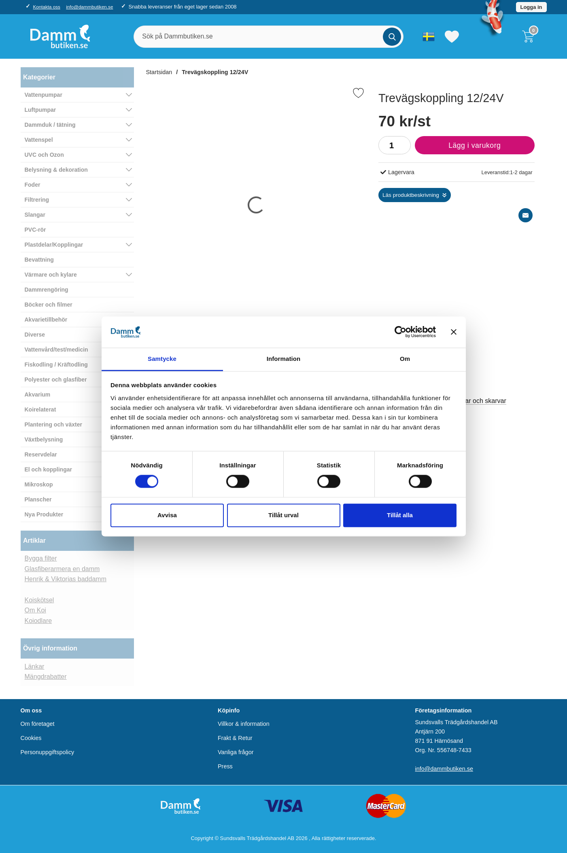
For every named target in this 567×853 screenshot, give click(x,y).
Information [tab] (284, 358)
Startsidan (159, 72)
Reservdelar (41, 454)
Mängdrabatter (46, 676)
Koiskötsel (39, 600)
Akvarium (38, 394)
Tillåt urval (283, 515)
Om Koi (35, 610)
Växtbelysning (44, 439)
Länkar (35, 666)
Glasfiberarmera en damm (62, 568)
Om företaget (38, 724)
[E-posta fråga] (525, 215)
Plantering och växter (53, 424)
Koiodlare (38, 620)
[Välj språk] (428, 36)
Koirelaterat (40, 409)
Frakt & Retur (235, 738)
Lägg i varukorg (458, 147)
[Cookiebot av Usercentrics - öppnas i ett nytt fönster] (400, 332)
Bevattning (39, 259)
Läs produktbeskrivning (410, 195)
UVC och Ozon (44, 154)
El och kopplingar (48, 469)
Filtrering (37, 199)
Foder (32, 184)
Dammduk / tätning (50, 125)
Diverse (35, 334)
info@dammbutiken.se (89, 6)
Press (225, 766)
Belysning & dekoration (56, 169)
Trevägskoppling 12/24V (215, 72)
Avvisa (167, 515)
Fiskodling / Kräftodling (56, 364)
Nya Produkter (44, 514)
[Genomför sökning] (392, 37)
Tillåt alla (400, 515)
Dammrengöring (46, 289)
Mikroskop (39, 484)
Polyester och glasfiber (56, 379)
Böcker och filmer (48, 304)
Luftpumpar (40, 110)
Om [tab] (405, 358)
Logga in (531, 7)
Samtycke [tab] (162, 358)
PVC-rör (35, 229)
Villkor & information (244, 724)
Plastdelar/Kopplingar (54, 244)
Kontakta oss (46, 6)
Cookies (31, 738)
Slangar (35, 214)
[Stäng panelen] (454, 332)
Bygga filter (41, 558)
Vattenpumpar (43, 95)
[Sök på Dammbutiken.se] (268, 37)
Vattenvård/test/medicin (56, 349)
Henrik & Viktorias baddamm (65, 579)
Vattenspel (39, 139)
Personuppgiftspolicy (47, 752)
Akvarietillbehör (46, 319)
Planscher (38, 499)
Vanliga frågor (236, 752)
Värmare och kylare (51, 274)
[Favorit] (358, 93)
